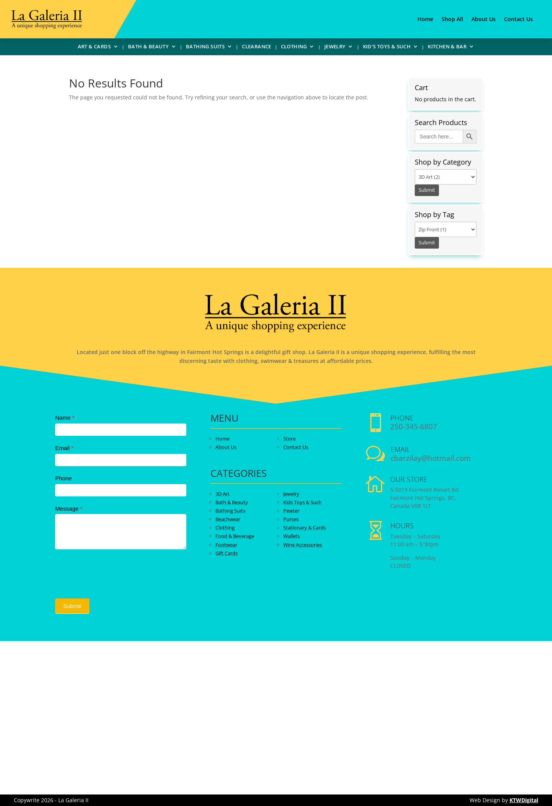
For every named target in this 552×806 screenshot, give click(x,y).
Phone (63, 478)
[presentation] (113, 572)
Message (68, 508)
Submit (72, 606)
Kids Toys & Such (302, 502)
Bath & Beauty (148, 47)
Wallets (291, 535)
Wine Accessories (302, 544)
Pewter (291, 510)
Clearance (256, 47)
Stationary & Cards (304, 527)
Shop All (452, 19)
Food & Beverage (234, 535)
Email (64, 448)
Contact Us (518, 19)
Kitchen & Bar (447, 47)
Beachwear (227, 519)
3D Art (222, 493)
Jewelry (335, 47)
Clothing (294, 47)
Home (425, 19)
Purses (291, 519)
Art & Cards (94, 47)
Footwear (226, 544)
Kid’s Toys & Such (387, 47)
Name (64, 417)
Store (289, 438)
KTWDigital (523, 800)
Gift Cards (226, 553)
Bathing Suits (205, 47)
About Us (484, 19)
